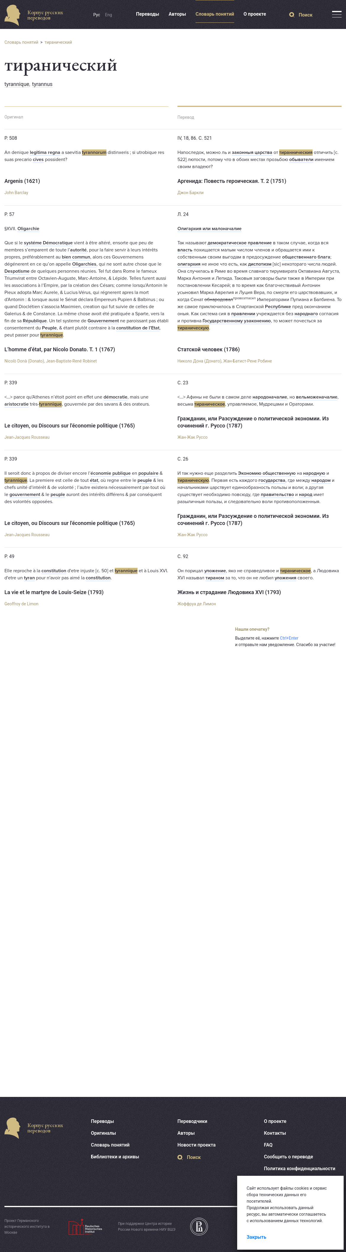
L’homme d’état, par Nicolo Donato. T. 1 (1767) (59, 349)
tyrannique (16, 84)
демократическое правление (240, 243)
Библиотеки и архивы (115, 1157)
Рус (96, 14)
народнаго (306, 314)
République (35, 321)
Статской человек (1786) (208, 349)
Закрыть (256, 1237)
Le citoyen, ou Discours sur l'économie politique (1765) (69, 425)
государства (271, 480)
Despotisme (17, 271)
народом (321, 480)
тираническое (209, 404)
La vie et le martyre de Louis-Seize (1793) (54, 592)
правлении (243, 314)
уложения (285, 578)
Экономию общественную (267, 473)
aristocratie (16, 404)
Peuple (49, 328)
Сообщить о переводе (288, 1157)
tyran (29, 578)
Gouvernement (103, 321)
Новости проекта (196, 1145)
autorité (78, 250)
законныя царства (252, 152)
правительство (277, 494)
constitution (53, 571)
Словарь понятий (214, 14)
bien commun (76, 257)
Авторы (177, 14)
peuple (145, 480)
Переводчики (192, 1121)
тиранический (58, 42)
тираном (215, 578)
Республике (278, 307)
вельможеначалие (316, 397)
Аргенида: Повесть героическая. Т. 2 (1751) (231, 181)
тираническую (193, 328)
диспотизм (259, 264)
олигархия (189, 264)
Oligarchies (84, 264)
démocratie (115, 397)
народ (305, 494)
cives (38, 159)
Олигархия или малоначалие (209, 229)
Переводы (147, 14)
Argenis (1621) (22, 181)
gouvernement (24, 494)
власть (185, 250)
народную (314, 473)
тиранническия (296, 152)
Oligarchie (28, 229)
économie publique (110, 473)
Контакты (275, 1133)
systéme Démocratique (48, 243)
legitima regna (45, 152)
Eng (108, 14)
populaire (148, 473)
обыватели (301, 159)
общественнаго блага (306, 257)
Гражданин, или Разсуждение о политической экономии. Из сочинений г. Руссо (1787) (253, 422)
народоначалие (270, 397)
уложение (215, 571)
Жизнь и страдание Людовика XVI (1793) (229, 592)
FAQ (268, 1145)
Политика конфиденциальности (299, 1168)
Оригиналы (103, 1133)
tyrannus (42, 84)
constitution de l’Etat (137, 328)
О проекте (255, 14)
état (94, 480)
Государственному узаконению (237, 321)
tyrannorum (94, 152)
